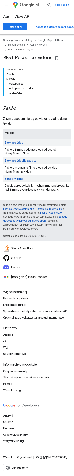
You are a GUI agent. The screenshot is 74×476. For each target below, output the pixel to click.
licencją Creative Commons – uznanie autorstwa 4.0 (32, 208)
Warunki (8, 457)
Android (8, 334)
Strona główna (11, 40)
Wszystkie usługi (13, 441)
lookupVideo (14, 142)
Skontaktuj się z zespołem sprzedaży (26, 377)
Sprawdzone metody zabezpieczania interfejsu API (35, 311)
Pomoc (7, 383)
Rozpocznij (15, 27)
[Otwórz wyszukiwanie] (49, 4)
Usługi (29, 40)
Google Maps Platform (51, 40)
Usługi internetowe (15, 353)
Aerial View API (16, 16)
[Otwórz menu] (6, 5)
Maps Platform (32, 5)
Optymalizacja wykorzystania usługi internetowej (33, 317)
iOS (5, 341)
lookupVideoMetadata (20, 160)
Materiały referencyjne (20, 49)
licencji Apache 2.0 (51, 212)
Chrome (8, 422)
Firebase (8, 428)
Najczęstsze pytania (15, 298)
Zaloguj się (62, 4)
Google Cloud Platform (17, 434)
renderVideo (14, 179)
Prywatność (24, 457)
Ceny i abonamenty (15, 371)
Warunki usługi (12, 390)
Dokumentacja (16, 44)
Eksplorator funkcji (14, 304)
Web (6, 347)
